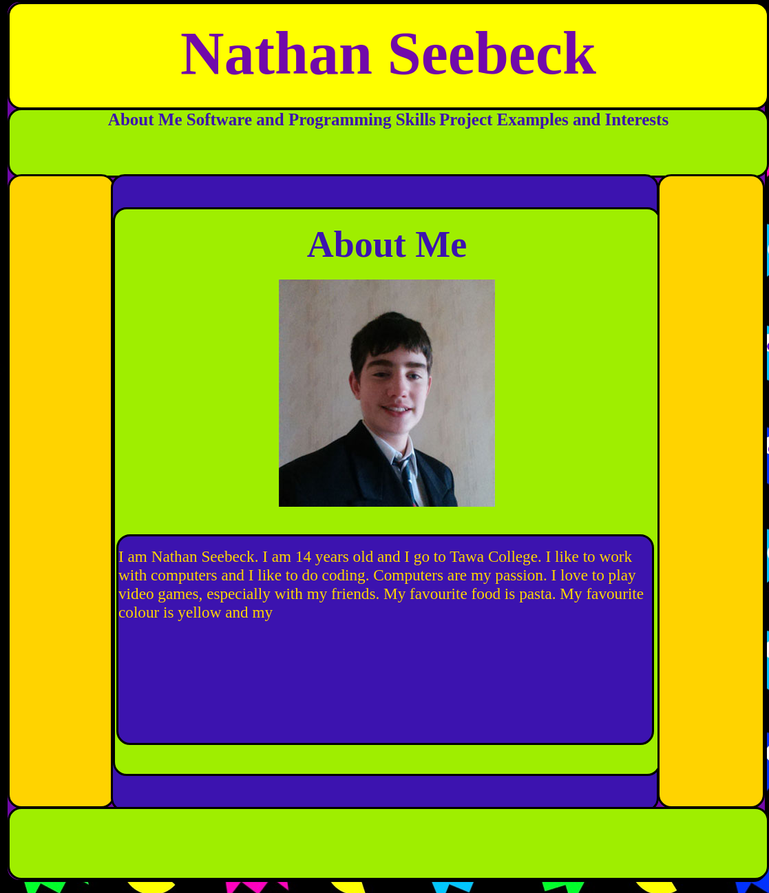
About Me (147, 119)
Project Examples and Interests (553, 119)
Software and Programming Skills (311, 119)
